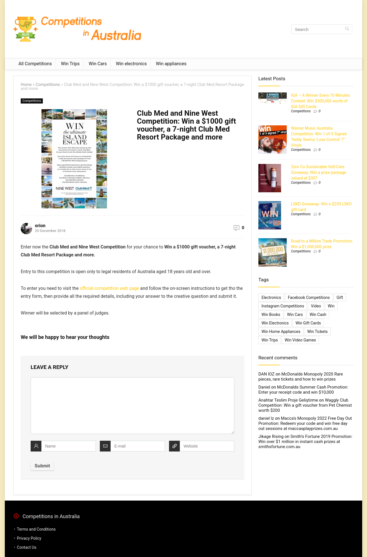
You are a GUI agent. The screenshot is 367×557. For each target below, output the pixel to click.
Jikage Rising (271, 436)
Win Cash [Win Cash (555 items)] (318, 314)
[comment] (132, 405)
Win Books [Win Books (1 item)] (270, 314)
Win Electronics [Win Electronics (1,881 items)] (275, 323)
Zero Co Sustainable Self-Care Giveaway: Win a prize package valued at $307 (318, 172)
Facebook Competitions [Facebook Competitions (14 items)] (309, 297)
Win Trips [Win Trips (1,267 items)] (269, 340)
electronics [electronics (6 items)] (271, 297)
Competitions (48, 84)
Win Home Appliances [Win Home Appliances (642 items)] (280, 331)
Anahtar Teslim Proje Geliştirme (288, 400)
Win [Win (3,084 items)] (331, 306)
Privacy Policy (29, 538)
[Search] (347, 29)
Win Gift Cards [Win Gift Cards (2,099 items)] (308, 323)
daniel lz (266, 418)
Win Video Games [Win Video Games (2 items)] (300, 340)
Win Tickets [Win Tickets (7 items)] (317, 331)
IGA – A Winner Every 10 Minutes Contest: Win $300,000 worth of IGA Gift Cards (320, 101)
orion (40, 225)
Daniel (264, 387)
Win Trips (70, 63)
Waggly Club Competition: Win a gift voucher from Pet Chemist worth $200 (305, 405)
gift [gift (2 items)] (340, 297)
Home (26, 84)
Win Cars (98, 63)
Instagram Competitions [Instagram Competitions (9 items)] (282, 306)
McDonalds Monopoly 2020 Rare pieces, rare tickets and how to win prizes (300, 377)
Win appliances (171, 63)
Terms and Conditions (36, 529)
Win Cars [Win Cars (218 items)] (295, 314)
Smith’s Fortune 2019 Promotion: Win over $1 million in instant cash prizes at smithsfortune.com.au (305, 441)
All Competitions (35, 63)
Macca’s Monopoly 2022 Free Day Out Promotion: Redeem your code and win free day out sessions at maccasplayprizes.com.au (305, 423)
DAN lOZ (266, 374)
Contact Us (27, 547)
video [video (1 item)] (316, 306)
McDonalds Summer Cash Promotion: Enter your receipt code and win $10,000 (303, 390)
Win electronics (131, 63)
